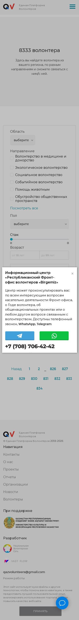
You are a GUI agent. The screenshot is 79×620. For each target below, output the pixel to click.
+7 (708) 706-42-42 (29, 346)
